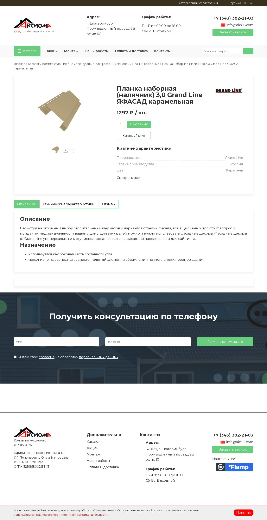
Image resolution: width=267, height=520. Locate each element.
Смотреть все (128, 178)
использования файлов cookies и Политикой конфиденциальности (60, 514)
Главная (19, 64)
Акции (52, 51)
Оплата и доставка (131, 51)
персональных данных (98, 357)
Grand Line (234, 158)
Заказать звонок (233, 32)
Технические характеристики (69, 204)
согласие (47, 357)
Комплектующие (54, 64)
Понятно (243, 512)
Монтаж (71, 51)
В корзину (139, 124)
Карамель (234, 170)
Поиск (248, 51)
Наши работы (97, 51)
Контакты (162, 51)
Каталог (33, 64)
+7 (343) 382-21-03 (233, 18)
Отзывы (108, 204)
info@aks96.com (237, 25)
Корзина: (240, 3)
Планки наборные (145, 64)
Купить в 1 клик (133, 135)
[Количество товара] (121, 124)
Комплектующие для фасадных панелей (99, 64)
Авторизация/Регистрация (198, 3)
